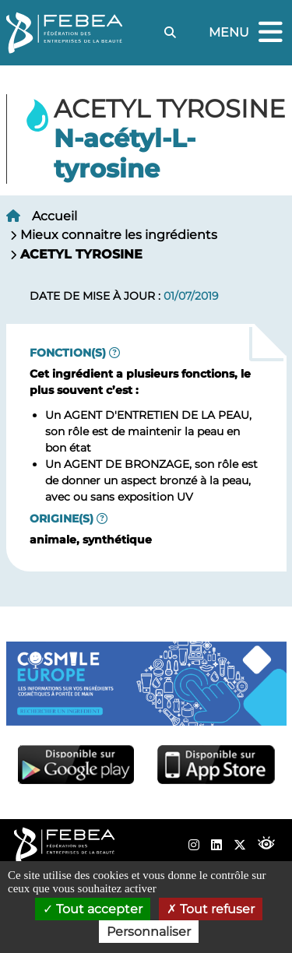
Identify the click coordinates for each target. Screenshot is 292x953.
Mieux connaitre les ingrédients (118, 234)
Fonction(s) (68, 352)
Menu (248, 33)
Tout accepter (92, 909)
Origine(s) (61, 518)
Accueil (54, 216)
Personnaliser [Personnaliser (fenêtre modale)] (149, 931)
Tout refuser (211, 909)
